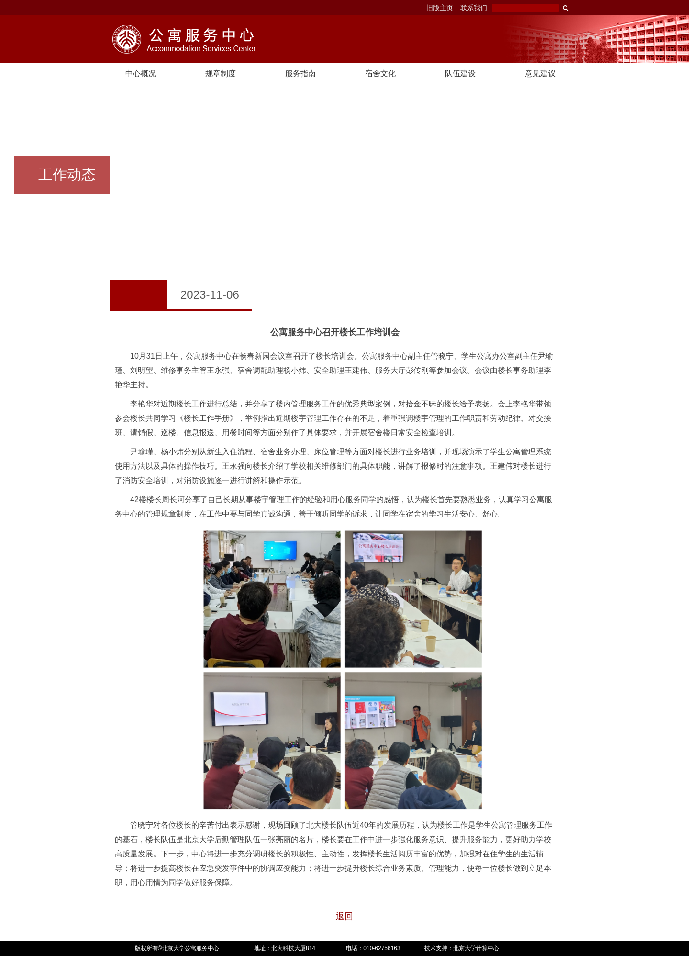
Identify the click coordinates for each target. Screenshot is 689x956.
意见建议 (540, 73)
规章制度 (220, 73)
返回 (344, 916)
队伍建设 (460, 73)
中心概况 (140, 73)
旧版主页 (439, 7)
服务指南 (300, 73)
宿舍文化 (380, 73)
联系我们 (473, 7)
